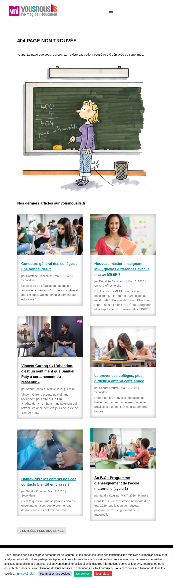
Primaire (143, 495)
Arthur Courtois (35, 389)
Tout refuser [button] (103, 573)
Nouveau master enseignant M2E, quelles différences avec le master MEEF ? (122, 269)
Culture (70, 389)
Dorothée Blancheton (39, 276)
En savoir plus (26, 573)
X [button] (169, 552)
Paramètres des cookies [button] (55, 573)
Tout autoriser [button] (83, 573)
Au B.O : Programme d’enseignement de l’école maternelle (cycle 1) (116, 483)
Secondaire (28, 280)
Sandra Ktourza (36, 491)
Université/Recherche (107, 285)
